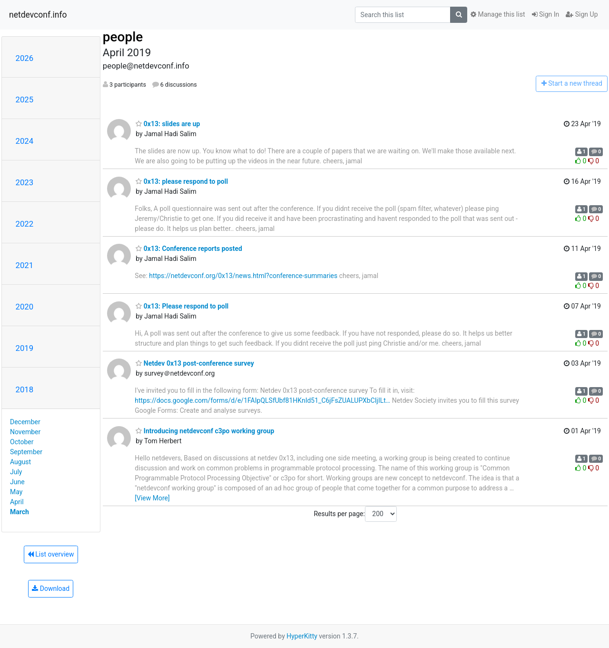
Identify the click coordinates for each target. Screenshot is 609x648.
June (17, 482)
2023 (25, 182)
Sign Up (582, 14)
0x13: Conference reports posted (189, 248)
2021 (25, 265)
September (26, 452)
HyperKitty (301, 636)
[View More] (152, 498)
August (20, 462)
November (25, 432)
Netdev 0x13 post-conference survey (195, 363)
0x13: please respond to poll (182, 181)
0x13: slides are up (168, 124)
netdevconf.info (38, 15)
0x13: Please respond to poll (182, 306)
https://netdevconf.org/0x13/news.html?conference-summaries (243, 275)
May (16, 492)
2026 (25, 58)
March (19, 512)
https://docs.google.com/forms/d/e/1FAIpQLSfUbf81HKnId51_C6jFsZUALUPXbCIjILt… (262, 400)
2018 (25, 389)
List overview (51, 554)
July (16, 472)
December (25, 422)
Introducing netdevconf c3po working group (205, 431)
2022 (25, 224)
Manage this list (498, 14)
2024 (25, 141)
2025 (25, 99)
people (123, 37)
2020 (25, 306)
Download (50, 588)
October (21, 442)
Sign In (546, 14)
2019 (25, 348)
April (17, 502)
